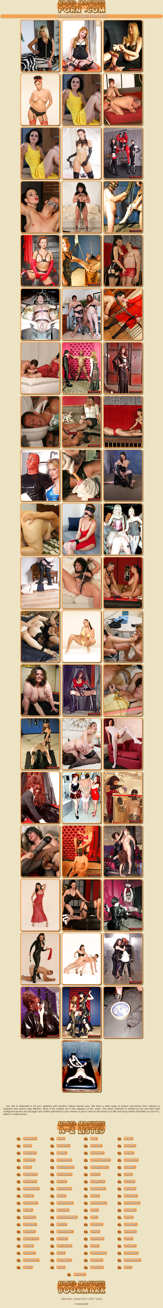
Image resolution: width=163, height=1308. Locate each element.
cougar (29, 1160)
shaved (130, 1245)
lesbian (130, 1210)
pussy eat (31, 1238)
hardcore (31, 1202)
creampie (64, 1160)
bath (28, 1145)
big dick (63, 1145)
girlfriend (64, 1188)
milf (94, 1217)
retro (128, 1238)
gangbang (31, 1188)
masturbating (67, 1217)
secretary (64, 1245)
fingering (98, 1181)
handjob (130, 1195)
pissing (130, 1231)
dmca (99, 1298)
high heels (65, 1202)
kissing (63, 1210)
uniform (97, 1267)
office (62, 1224)
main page (66, 1298)
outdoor (130, 1224)
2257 (91, 1298)
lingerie (30, 1217)
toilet (28, 1267)
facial (95, 1174)
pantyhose (65, 1231)
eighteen (30, 1174)
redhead (97, 1238)
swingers (64, 1260)
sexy (95, 1245)
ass (94, 1138)
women (80, 1274)
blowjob (30, 1152)
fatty (128, 1174)
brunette (97, 1152)
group (29, 1195)
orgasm (97, 1224)
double (130, 1167)
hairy (95, 1195)
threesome (132, 1260)
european (64, 1174)
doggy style (100, 1167)
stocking (131, 1252)
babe (128, 1138)
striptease (31, 1260)
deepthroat (65, 1167)
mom (128, 1217)
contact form (80, 1298)
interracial (132, 1202)
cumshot (131, 1160)
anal (61, 1138)
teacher (97, 1260)
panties (30, 1231)
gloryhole (98, 1188)
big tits (96, 1145)
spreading (98, 1252)
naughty (30, 1224)
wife (128, 1267)
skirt (61, 1252)
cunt (28, 1167)
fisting (129, 1181)
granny (130, 1188)
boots (62, 1152)
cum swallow (100, 1160)
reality (62, 1238)
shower (30, 1252)
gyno (61, 1195)
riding (28, 1245)
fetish (62, 1181)
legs (94, 1210)
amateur (30, 1138)
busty (129, 1152)
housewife (99, 1202)
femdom (30, 1181)
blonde (130, 1145)
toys (61, 1267)
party (95, 1231)
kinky (28, 1210)
